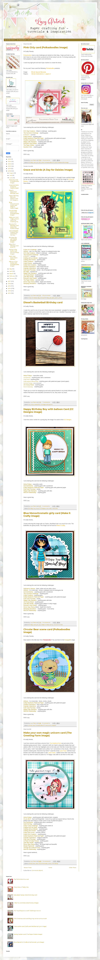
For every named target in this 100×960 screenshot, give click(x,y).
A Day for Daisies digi (34, 297)
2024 (9, 161)
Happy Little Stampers (30, 141)
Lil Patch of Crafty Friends (31, 841)
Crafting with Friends (29, 259)
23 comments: (46, 295)
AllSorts (25, 251)
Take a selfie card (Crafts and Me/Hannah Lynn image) (30, 926)
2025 (9, 159)
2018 (9, 171)
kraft (50, 508)
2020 (9, 166)
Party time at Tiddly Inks (21, 887)
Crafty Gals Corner (29, 832)
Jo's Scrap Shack (28, 275)
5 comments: (46, 506)
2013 (9, 291)
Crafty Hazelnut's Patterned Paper (33, 138)
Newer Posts (28, 867)
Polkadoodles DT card (51, 162)
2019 (9, 168)
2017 (9, 281)
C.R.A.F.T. (26, 135)
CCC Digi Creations (29, 131)
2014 (9, 288)
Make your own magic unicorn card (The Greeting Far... (14, 219)
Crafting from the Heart (30, 827)
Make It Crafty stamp (47, 624)
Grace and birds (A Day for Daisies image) (48, 169)
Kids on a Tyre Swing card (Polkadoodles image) (14, 264)
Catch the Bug (27, 824)
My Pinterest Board (21, 39)
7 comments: (46, 402)
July (10, 175)
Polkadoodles (47, 640)
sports (50, 404)
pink (43, 162)
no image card (44, 404)
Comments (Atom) (37, 870)
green (56, 297)
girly (40, 162)
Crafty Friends (27, 136)
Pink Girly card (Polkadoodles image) (45, 47)
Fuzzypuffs (68, 640)
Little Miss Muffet (28, 276)
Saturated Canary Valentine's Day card (25, 895)
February (12, 276)
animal (42, 297)
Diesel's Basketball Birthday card (42, 302)
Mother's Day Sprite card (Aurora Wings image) (14, 252)
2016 (9, 283)
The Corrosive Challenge (30, 133)
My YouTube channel (10, 39)
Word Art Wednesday (28, 386)
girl (37, 162)
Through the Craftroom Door (31, 847)
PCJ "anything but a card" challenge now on (27, 910)
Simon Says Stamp (29, 282)
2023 (9, 164)
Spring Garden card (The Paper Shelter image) (28, 934)
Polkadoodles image (63, 162)
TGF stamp (55, 863)
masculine (37, 404)
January (12, 278)
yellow (60, 297)
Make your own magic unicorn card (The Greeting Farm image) (47, 734)
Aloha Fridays (27, 375)
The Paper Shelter (28, 145)
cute (34, 162)
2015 (9, 286)
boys (32, 404)
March (11, 273)
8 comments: (47, 160)
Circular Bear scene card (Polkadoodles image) (14, 213)
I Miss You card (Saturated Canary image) (26, 903)
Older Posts (72, 867)
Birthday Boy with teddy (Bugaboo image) (13, 240)
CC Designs (42, 508)
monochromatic (58, 624)
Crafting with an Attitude (30, 258)
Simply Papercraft (28, 846)
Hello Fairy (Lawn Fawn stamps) (13, 258)
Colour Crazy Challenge (30, 825)
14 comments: (46, 622)
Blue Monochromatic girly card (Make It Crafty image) (14, 205)
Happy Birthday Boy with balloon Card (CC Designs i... (14, 198)
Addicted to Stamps (29, 588)
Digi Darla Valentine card (21, 879)
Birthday (30, 162)
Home (50, 867)
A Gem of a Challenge (30, 249)
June (11, 177)
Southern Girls (27, 147)
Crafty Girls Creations (29, 265)
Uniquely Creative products (43, 39)
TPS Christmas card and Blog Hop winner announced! (30, 918)
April (10, 271)
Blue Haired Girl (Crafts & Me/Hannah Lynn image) (29, 942)
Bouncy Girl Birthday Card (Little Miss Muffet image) (14, 226)
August (11, 173)
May (10, 269)
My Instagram (31, 39)
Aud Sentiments (26, 377)
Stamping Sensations (29, 283)
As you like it (27, 819)
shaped (54, 725)
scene (49, 725)
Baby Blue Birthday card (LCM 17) (13, 246)
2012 (9, 293)
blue (33, 863)
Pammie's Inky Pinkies (30, 143)
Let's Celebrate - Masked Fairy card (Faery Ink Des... (14, 233)
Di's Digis (26, 271)
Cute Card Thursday (29, 270)
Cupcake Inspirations (29, 268)
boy (29, 404)
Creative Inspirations (29, 140)
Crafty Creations (28, 261)
